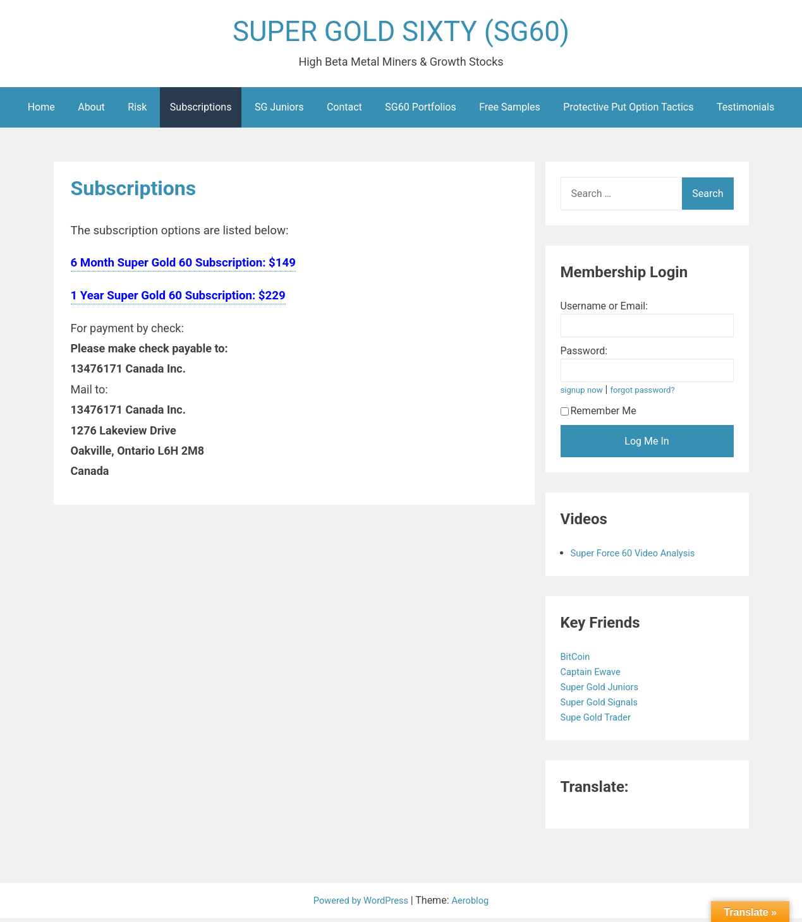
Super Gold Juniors (604, 691)
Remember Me (598, 415)
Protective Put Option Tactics (628, 111)
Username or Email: (604, 310)
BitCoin (578, 660)
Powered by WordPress (360, 904)
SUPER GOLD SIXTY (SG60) (401, 34)
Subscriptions (201, 111)
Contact (344, 111)
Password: (584, 355)
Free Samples (509, 111)
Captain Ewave (595, 675)
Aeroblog (474, 904)
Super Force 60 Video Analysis (639, 557)
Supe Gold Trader (600, 721)
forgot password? (649, 393)
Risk (137, 111)
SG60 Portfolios (420, 111)
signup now (584, 393)
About (91, 111)
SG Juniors (279, 111)
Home (41, 111)
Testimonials (745, 111)
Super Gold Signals (604, 706)
